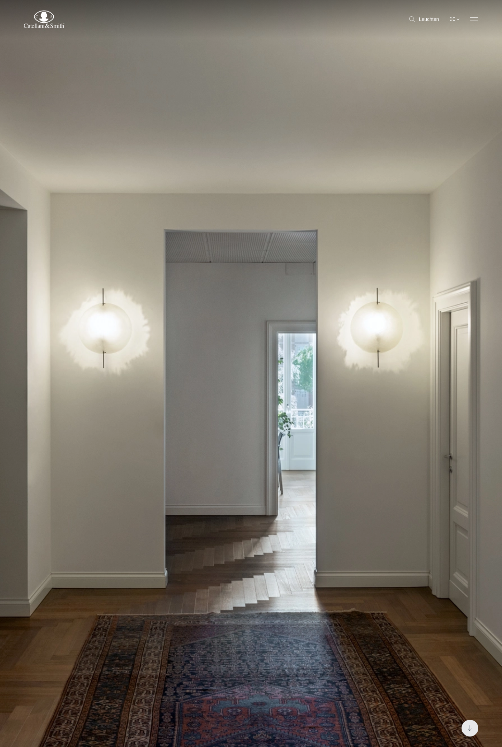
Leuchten (424, 19)
